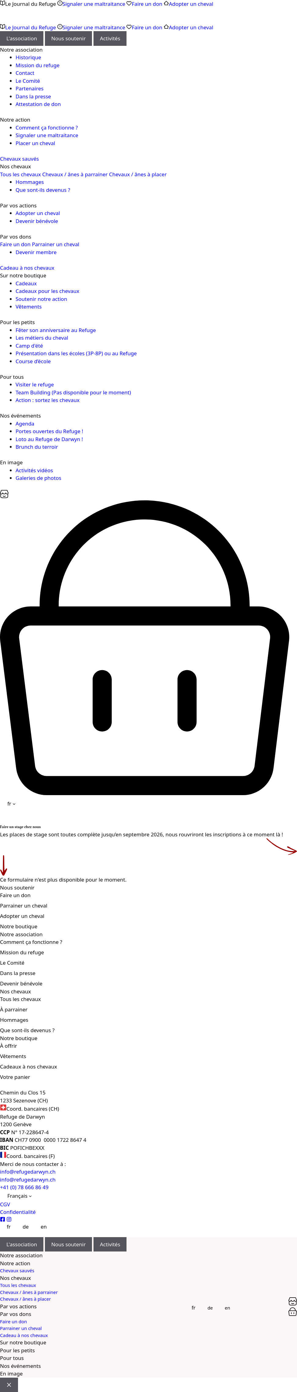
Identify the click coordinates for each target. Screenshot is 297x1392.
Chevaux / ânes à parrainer (75, 174)
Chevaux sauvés (19, 158)
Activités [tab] (110, 38)
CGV (5, 1204)
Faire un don (15, 244)
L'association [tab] (21, 38)
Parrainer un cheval (55, 244)
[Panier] (4, 496)
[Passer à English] (40, 1226)
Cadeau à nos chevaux (27, 267)
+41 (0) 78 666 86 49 (24, 1187)
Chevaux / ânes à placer (138, 174)
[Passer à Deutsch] (22, 1226)
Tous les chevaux (20, 174)
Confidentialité (18, 1211)
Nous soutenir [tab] (68, 38)
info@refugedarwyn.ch (28, 1171)
